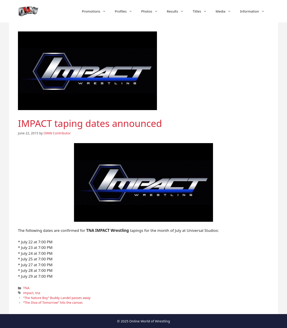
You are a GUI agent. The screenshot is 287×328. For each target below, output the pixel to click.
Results (177, 11)
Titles (202, 11)
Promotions (96, 11)
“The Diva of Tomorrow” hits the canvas (53, 302)
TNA (26, 288)
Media (226, 11)
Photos (151, 11)
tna (37, 293)
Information (254, 11)
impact (28, 293)
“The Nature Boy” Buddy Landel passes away (57, 298)
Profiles (126, 11)
